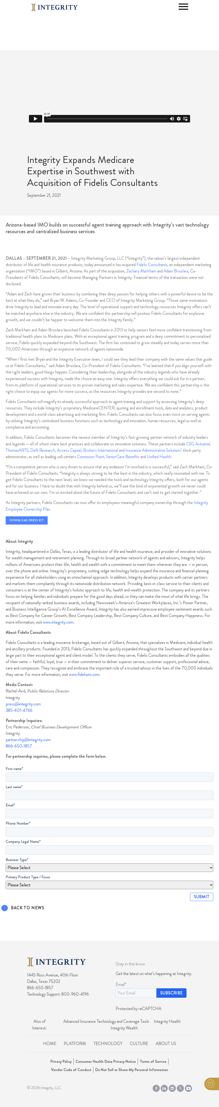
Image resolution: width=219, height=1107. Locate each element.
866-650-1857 (19, 746)
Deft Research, (43, 459)
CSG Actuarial (198, 453)
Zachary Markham (141, 280)
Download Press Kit (27, 529)
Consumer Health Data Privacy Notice (106, 1061)
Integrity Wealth (124, 1028)
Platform (75, 1044)
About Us (166, 1044)
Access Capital (69, 459)
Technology (108, 1044)
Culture (139, 1044)
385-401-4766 (19, 710)
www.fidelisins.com (84, 674)
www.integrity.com (58, 622)
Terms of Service (153, 1061)
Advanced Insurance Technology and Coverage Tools (106, 1021)
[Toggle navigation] (183, 6)
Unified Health (159, 465)
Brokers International (100, 459)
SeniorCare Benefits (122, 465)
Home (49, 1044)
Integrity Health (167, 1021)
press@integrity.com (23, 704)
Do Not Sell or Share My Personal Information (131, 1069)
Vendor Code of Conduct (71, 1069)
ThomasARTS (17, 459)
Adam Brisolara (176, 280)
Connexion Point (90, 465)
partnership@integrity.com (28, 740)
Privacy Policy (61, 1061)
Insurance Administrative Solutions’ (153, 459)
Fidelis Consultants (152, 273)
